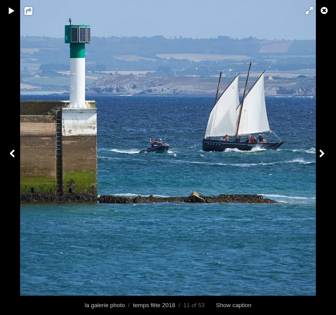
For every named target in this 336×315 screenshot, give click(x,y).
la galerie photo (104, 305)
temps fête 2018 (154, 305)
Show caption (234, 305)
